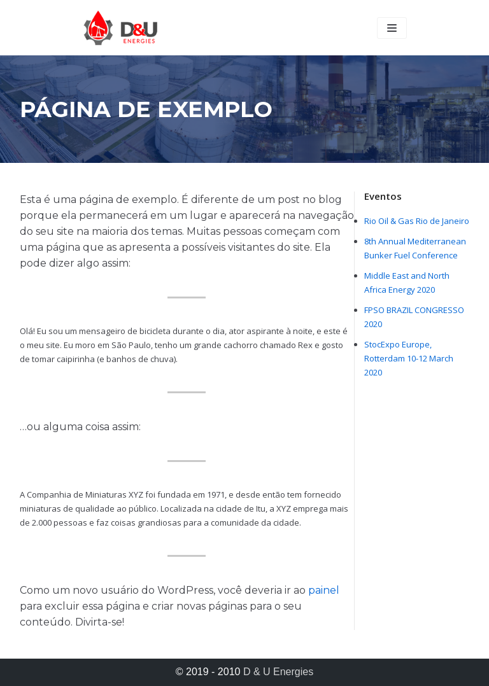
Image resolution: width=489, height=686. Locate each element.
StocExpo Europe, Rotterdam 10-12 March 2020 (408, 358)
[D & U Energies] (120, 27)
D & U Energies (278, 671)
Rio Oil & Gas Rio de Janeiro (416, 221)
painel (323, 590)
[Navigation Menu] (392, 28)
